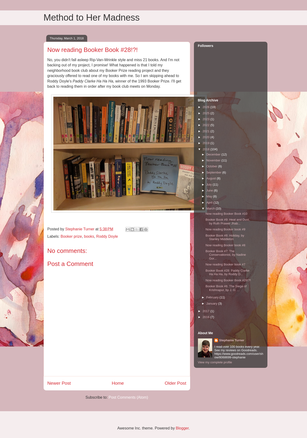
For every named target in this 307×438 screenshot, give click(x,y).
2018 (207, 149)
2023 (207, 119)
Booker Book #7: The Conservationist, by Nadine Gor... (226, 254)
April (209, 202)
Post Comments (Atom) (128, 397)
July (209, 184)
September (214, 172)
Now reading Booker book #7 (225, 264)
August (211, 178)
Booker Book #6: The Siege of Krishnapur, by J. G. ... (226, 288)
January (212, 303)
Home (118, 383)
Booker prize (71, 236)
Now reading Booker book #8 (225, 245)
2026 (207, 107)
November (213, 160)
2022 (207, 125)
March (211, 208)
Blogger (182, 428)
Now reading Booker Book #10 (226, 213)
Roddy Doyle (107, 236)
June (210, 190)
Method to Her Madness (92, 18)
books (89, 236)
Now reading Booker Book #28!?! (228, 280)
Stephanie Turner (231, 340)
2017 (207, 311)
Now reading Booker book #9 (225, 229)
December (213, 154)
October (212, 166)
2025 (207, 113)
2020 (207, 137)
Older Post (175, 383)
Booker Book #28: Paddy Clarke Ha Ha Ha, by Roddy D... (227, 272)
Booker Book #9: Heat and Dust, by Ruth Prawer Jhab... (228, 221)
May (209, 196)
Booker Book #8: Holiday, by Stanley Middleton (225, 237)
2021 (207, 131)
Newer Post (59, 383)
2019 (207, 143)
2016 (207, 317)
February (213, 297)
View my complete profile (215, 362)
